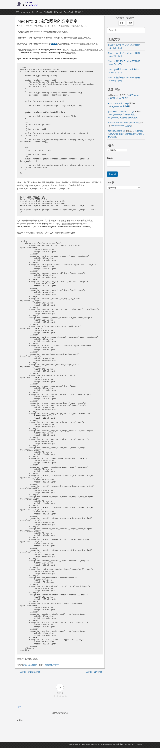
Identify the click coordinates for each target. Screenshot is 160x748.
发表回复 (65, 25)
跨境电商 (48, 12)
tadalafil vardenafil (116, 131)
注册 (130, 23)
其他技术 (58, 12)
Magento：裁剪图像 (94, 672)
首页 (17, 12)
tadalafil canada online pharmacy (123, 122)
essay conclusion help (118, 103)
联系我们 (79, 12)
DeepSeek (68, 12)
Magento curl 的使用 (119, 106)
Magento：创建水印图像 (27, 672)
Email (110, 158)
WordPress (37, 12)
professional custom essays (121, 111)
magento (25, 12)
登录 (19, 707)
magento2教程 (30, 665)
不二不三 (52, 25)
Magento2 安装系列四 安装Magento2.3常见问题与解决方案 (126, 134)
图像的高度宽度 (52, 665)
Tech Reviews (137, 744)
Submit (112, 174)
